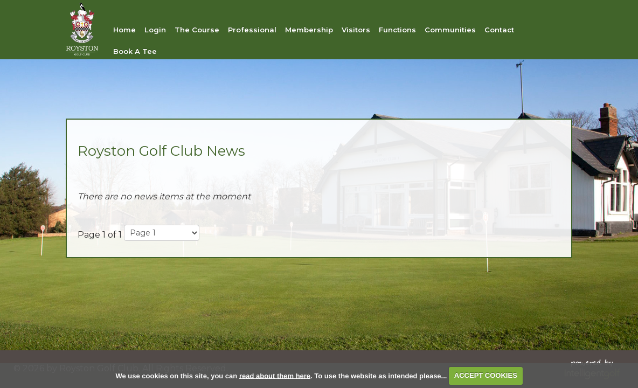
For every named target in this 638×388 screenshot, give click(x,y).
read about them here (274, 375)
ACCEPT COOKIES (485, 375)
